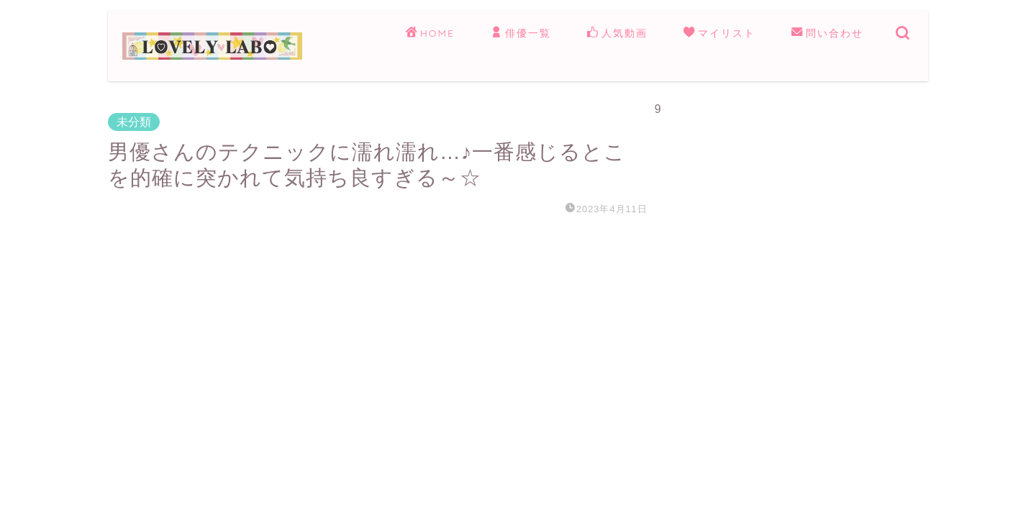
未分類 (134, 122)
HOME (430, 33)
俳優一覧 (521, 33)
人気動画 (617, 33)
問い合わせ (827, 33)
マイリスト (719, 33)
